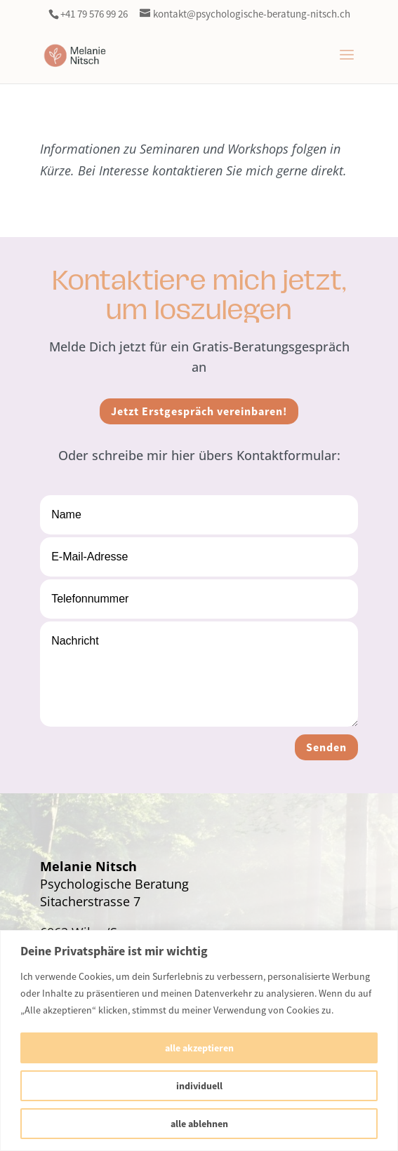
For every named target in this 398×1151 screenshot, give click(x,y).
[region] (199, 1040)
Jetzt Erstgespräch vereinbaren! (199, 411)
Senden (326, 747)
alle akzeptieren (199, 1048)
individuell (199, 1085)
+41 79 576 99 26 (94, 13)
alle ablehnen (199, 1123)
